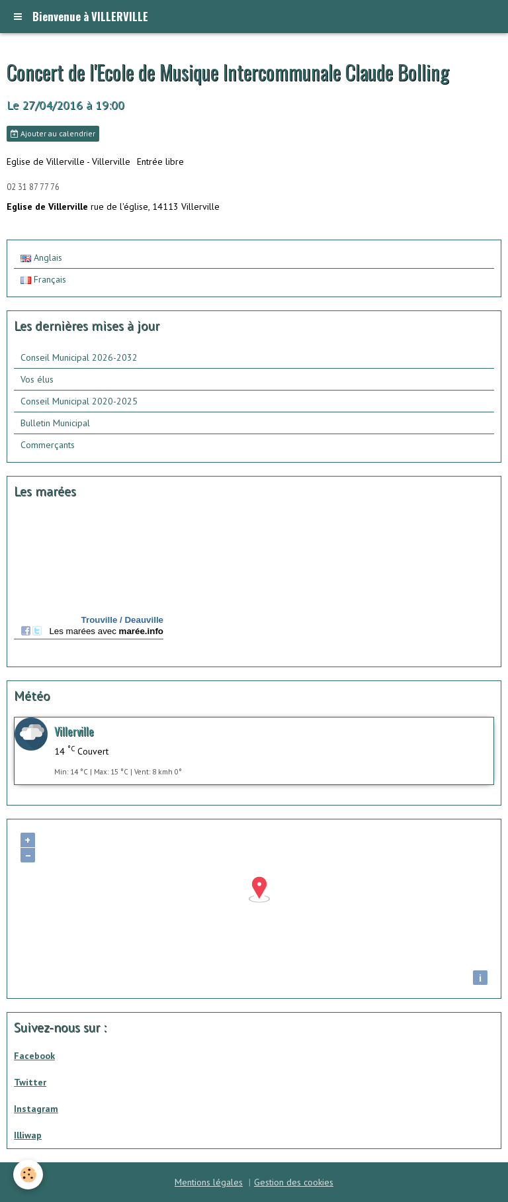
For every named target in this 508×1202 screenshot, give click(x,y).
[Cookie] (28, 1174)
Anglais (41, 257)
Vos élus (37, 379)
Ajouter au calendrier (53, 133)
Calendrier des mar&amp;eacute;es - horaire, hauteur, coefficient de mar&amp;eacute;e (88, 585)
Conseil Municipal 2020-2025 (79, 401)
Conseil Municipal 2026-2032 (79, 357)
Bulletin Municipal (55, 423)
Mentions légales (209, 1182)
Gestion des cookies (293, 1182)
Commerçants (48, 445)
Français (43, 279)
